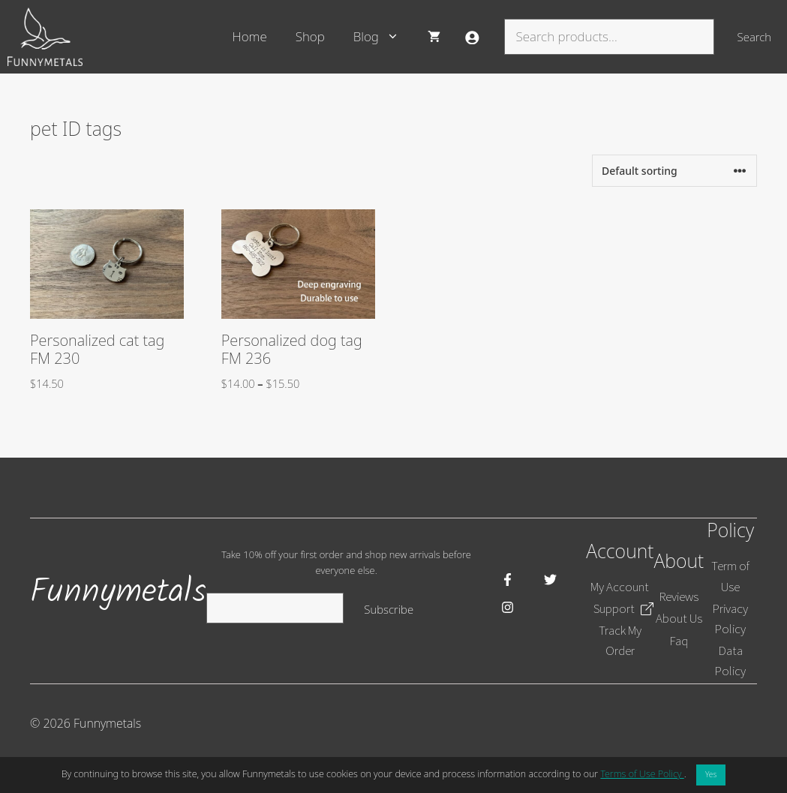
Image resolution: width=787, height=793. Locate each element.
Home (250, 36)
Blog (383, 37)
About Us (679, 618)
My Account (619, 586)
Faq (679, 640)
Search (754, 36)
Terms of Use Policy (641, 773)
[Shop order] (674, 171)
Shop (310, 36)
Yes (710, 774)
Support (614, 608)
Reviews (678, 596)
